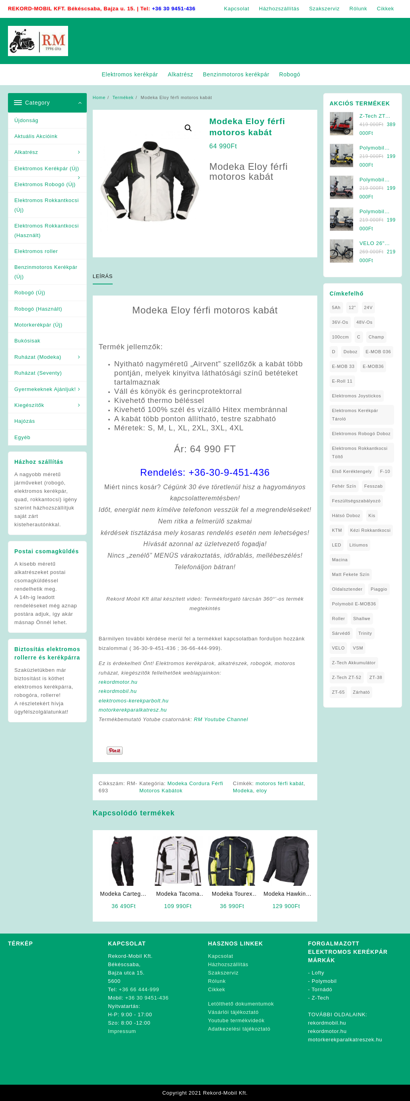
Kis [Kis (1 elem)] (372, 515)
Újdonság (26, 120)
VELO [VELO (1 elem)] (338, 648)
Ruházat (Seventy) (38, 373)
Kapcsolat (220, 956)
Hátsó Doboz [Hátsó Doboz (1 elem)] (346, 515)
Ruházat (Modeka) (37, 357)
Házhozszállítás (228, 964)
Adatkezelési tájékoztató (239, 1029)
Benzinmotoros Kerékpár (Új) (45, 271)
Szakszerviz (223, 973)
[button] (188, 128)
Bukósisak (27, 341)
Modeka (243, 791)
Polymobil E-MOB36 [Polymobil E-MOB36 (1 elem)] (354, 603)
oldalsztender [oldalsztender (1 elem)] (347, 589)
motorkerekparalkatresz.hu (133, 710)
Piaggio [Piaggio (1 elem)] (379, 589)
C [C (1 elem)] (359, 337)
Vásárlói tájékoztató (233, 1012)
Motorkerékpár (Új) (38, 325)
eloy (261, 791)
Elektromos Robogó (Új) (45, 184)
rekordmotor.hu (118, 682)
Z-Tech (320, 998)
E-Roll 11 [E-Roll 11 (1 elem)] (342, 381)
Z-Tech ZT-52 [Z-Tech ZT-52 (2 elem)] (346, 677)
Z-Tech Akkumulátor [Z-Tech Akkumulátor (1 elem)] (354, 662)
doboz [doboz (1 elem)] (350, 351)
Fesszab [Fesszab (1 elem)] (373, 486)
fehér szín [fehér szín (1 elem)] (344, 486)
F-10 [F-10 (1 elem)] (385, 471)
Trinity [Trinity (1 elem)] (365, 633)
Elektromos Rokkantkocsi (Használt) (46, 230)
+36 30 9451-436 (173, 9)
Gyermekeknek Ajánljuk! (45, 389)
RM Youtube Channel (221, 719)
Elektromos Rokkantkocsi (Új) (46, 204)
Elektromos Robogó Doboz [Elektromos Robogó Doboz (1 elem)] (361, 433)
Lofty (318, 973)
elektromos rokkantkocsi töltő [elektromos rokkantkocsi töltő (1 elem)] (360, 452)
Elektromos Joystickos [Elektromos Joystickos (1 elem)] (356, 395)
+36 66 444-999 (139, 989)
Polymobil (324, 981)
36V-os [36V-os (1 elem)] (340, 322)
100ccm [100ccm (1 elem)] (340, 337)
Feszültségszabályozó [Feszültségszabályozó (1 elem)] (356, 500)
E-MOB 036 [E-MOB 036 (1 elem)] (378, 351)
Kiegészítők (29, 405)
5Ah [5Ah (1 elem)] (336, 307)
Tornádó (322, 989)
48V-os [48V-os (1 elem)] (364, 322)
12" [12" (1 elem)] (352, 307)
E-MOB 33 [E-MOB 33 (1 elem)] (343, 366)
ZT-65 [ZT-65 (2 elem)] (338, 692)
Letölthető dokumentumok (241, 1004)
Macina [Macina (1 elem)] (340, 559)
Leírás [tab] (103, 276)
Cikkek (216, 989)
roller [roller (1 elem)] (338, 618)
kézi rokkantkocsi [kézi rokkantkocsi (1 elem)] (370, 530)
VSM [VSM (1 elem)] (358, 648)
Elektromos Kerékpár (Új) (46, 168)
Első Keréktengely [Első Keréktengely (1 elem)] (352, 471)
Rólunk (217, 981)
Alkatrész (26, 152)
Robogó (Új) (29, 293)
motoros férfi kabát (280, 783)
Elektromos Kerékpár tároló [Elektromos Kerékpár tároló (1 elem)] (355, 414)
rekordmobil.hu (118, 691)
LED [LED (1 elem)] (337, 545)
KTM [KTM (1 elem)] (337, 530)
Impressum (122, 1031)
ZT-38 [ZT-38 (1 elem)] (375, 677)
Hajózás (24, 421)
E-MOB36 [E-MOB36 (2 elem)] (373, 366)
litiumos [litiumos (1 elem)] (358, 545)
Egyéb (22, 437)
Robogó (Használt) (38, 309)
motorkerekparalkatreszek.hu (345, 1040)
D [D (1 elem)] (334, 351)
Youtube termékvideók (236, 1020)
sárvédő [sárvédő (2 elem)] (341, 633)
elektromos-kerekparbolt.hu (134, 701)
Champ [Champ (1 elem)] (376, 337)
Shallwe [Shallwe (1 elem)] (361, 618)
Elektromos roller (36, 251)
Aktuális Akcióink (36, 136)
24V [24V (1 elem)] (368, 307)
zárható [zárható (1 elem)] (361, 692)
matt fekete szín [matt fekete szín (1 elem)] (350, 574)
